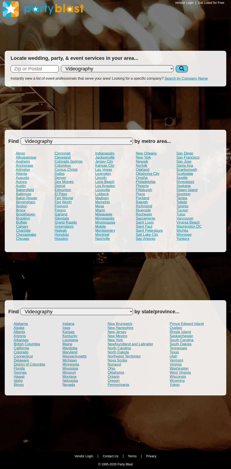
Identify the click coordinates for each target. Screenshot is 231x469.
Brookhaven (25, 214)
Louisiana (70, 340)
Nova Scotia (117, 360)
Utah (173, 356)
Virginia (176, 364)
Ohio (111, 368)
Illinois (19, 385)
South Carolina (182, 340)
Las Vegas (103, 170)
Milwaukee (103, 214)
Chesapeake (26, 235)
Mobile (100, 226)
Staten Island (186, 190)
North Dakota (118, 352)
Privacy (151, 456)
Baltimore (23, 194)
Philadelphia (145, 182)
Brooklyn (23, 218)
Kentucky (69, 336)
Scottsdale (184, 174)
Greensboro (64, 226)
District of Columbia (29, 364)
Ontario (113, 376)
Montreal (102, 235)
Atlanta (21, 174)
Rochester (144, 214)
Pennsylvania (118, 385)
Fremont (61, 206)
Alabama (21, 324)
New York (143, 157)
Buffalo (21, 222)
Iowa (66, 328)
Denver (60, 178)
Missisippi (70, 368)
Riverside (143, 210)
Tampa (181, 198)
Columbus (63, 165)
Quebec (176, 328)
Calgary (22, 226)
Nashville (102, 239)
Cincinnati (62, 153)
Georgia (20, 372)
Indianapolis (104, 153)
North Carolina (119, 348)
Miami (100, 210)
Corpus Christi (66, 170)
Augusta (22, 178)
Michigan (69, 360)
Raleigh (142, 202)
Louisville (102, 190)
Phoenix (142, 186)
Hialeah (61, 230)
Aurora (21, 182)
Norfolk (141, 165)
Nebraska (70, 381)
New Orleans (146, 153)
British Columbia (27, 344)
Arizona (20, 336)
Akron (20, 153)
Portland (142, 198)
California (21, 348)
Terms (132, 456)
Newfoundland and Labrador (130, 344)
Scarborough (186, 170)
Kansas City (104, 165)
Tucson (182, 210)
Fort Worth (63, 202)
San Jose (184, 161)
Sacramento (145, 218)
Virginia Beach (188, 222)
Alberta (19, 332)
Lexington (103, 174)
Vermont (176, 360)
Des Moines (64, 182)
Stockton (183, 194)
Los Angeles (105, 186)
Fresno (60, 210)
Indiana (68, 324)
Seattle (182, 178)
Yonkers (182, 239)
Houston (61, 239)
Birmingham (25, 202)
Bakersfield (25, 190)
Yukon (175, 385)
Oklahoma (116, 372)
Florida (19, 368)
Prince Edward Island (187, 324)
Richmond (144, 206)
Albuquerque (26, 157)
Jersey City (104, 161)
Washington (179, 368)
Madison (102, 198)
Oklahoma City (147, 174)
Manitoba (69, 348)
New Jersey (117, 332)
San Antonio (145, 239)
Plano (140, 194)
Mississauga (105, 222)
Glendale (62, 218)
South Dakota (181, 344)
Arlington (23, 170)
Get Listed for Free (211, 3)
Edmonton (63, 190)
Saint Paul (144, 226)
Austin (21, 186)
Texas (174, 352)
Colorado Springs (69, 161)
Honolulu (62, 235)
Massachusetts (74, 356)
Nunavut (114, 364)
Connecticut (23, 356)
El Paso (61, 194)
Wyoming (177, 381)
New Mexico (117, 336)
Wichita (182, 230)
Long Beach (104, 182)
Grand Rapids (66, 222)
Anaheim (23, 161)
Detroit (60, 186)
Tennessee (178, 348)
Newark (142, 161)
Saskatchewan (181, 336)
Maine (67, 344)
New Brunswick (120, 324)
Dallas (60, 174)
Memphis (102, 202)
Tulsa (180, 214)
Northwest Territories (124, 356)
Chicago (22, 239)
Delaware (21, 360)
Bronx (20, 210)
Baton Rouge (26, 198)
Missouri (69, 372)
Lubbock (102, 194)
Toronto (182, 206)
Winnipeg (184, 235)
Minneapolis (104, 218)
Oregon (114, 381)
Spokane (183, 186)
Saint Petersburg (149, 230)
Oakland (142, 170)
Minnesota (70, 364)
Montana (69, 376)
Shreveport (185, 182)
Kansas (68, 332)
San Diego (184, 153)
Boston (21, 206)
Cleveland (63, 157)
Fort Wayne (64, 198)
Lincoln (101, 178)
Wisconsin (178, 376)
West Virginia (180, 372)
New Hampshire (120, 328)
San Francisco (187, 157)
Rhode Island (180, 332)
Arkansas (21, 340)
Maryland (69, 352)
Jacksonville (105, 157)
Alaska (19, 328)
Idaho (18, 381)
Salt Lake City (147, 235)
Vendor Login (184, 3)
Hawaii (19, 376)
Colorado (21, 352)
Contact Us (110, 456)
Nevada (68, 385)
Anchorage (24, 165)
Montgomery (105, 230)
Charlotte (23, 230)
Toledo (181, 202)
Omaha (142, 178)
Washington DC (188, 226)
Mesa (99, 206)
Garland (61, 214)
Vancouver (184, 218)
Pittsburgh (144, 190)
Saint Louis (145, 222)
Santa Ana (184, 165)
